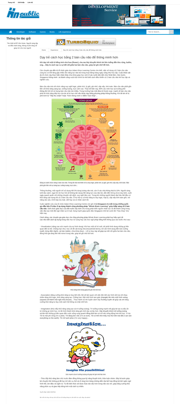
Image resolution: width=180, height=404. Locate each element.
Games (43, 32)
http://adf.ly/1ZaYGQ (49, 392)
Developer (21, 32)
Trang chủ (11, 2)
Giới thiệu (21, 2)
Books (52, 32)
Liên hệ (30, 2)
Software (32, 32)
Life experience (65, 32)
